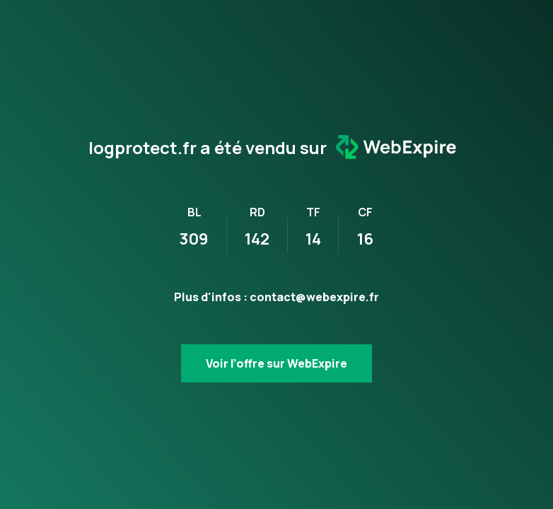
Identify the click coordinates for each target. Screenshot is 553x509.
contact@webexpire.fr (314, 297)
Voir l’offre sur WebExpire (276, 363)
